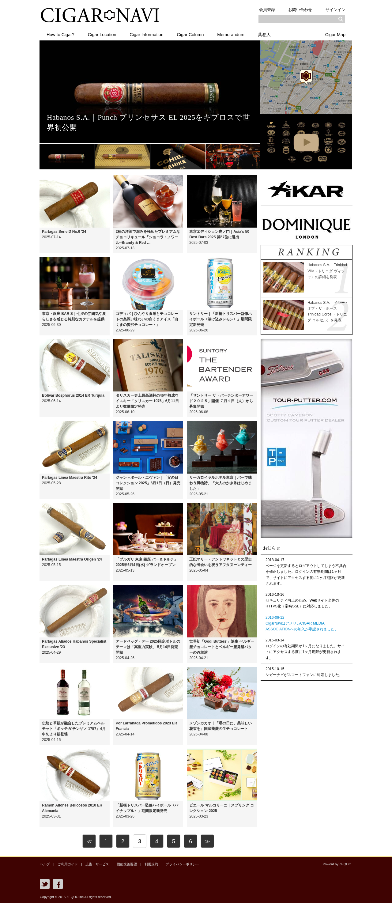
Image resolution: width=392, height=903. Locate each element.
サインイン (335, 9)
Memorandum (231, 34)
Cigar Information (147, 34)
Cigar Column (190, 34)
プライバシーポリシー (182, 864)
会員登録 (267, 9)
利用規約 (151, 864)
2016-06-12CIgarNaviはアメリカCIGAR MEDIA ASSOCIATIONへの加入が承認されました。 (302, 623)
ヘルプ (45, 864)
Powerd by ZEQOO (337, 864)
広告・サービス (97, 864)
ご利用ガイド (68, 864)
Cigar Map (335, 34)
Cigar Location (102, 34)
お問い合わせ (300, 9)
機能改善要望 (126, 864)
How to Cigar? (60, 34)
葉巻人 (264, 34)
